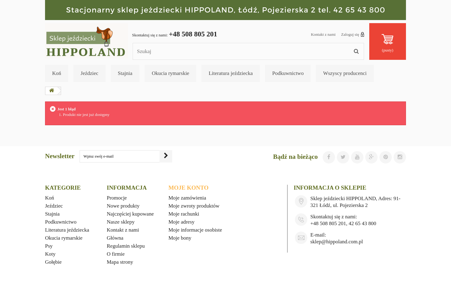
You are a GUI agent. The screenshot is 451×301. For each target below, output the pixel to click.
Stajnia (125, 73)
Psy (49, 246)
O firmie (116, 254)
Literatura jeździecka (231, 73)
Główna (115, 238)
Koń (56, 73)
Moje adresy (181, 222)
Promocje (117, 198)
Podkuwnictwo (288, 73)
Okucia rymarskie (170, 73)
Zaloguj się (352, 34)
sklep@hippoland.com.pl (336, 242)
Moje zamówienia (187, 198)
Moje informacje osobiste (195, 230)
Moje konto (188, 187)
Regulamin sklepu (126, 246)
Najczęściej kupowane (130, 214)
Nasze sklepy (120, 222)
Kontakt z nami (323, 34)
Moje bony (179, 238)
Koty (50, 254)
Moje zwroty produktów (193, 206)
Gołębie (53, 262)
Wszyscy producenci (344, 73)
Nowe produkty (123, 206)
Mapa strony (120, 262)
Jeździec (89, 73)
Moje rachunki (183, 214)
